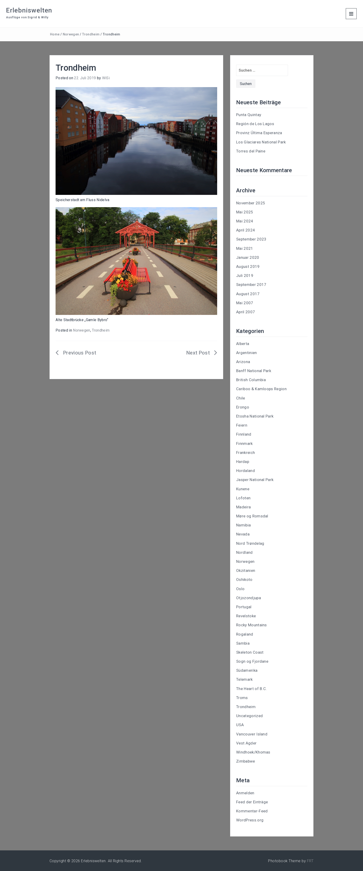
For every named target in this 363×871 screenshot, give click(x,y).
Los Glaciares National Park (261, 142)
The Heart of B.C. (251, 688)
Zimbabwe (245, 761)
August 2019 (248, 266)
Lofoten (243, 498)
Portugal (244, 607)
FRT (310, 861)
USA (240, 724)
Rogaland (244, 634)
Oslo (240, 588)
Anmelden (245, 793)
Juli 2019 (244, 275)
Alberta (242, 343)
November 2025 (250, 203)
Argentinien (246, 352)
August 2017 (248, 293)
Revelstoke (246, 616)
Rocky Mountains (251, 625)
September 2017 (251, 284)
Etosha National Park (254, 416)
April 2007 (245, 312)
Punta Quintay (248, 114)
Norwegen (71, 34)
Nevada (243, 534)
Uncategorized (249, 715)
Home (54, 34)
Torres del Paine (250, 151)
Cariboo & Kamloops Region (261, 388)
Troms (242, 697)
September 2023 (251, 239)
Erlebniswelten (29, 10)
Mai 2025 (244, 212)
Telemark (244, 679)
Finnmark (244, 443)
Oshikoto (244, 579)
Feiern (241, 425)
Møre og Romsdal (252, 516)
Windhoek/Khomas (253, 752)
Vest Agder (246, 743)
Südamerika (246, 670)
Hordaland (245, 470)
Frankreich (245, 452)
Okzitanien (245, 570)
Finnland (243, 434)
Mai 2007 (244, 303)
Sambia (243, 643)
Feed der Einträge (252, 802)
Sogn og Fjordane (252, 661)
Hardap (242, 461)
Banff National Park (253, 370)
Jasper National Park (254, 479)
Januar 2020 (247, 257)
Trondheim (91, 34)
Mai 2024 (244, 221)
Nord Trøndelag (250, 543)
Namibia (243, 525)
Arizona (243, 361)
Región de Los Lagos (255, 123)
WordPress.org (249, 820)
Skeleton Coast (249, 652)
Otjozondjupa (248, 597)
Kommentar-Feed (252, 811)
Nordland (244, 552)
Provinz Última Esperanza (259, 132)
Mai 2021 (244, 248)
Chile (240, 398)
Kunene (242, 489)
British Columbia (251, 379)
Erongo (242, 407)
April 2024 (245, 230)
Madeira (243, 507)
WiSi (106, 78)
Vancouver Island (251, 734)
